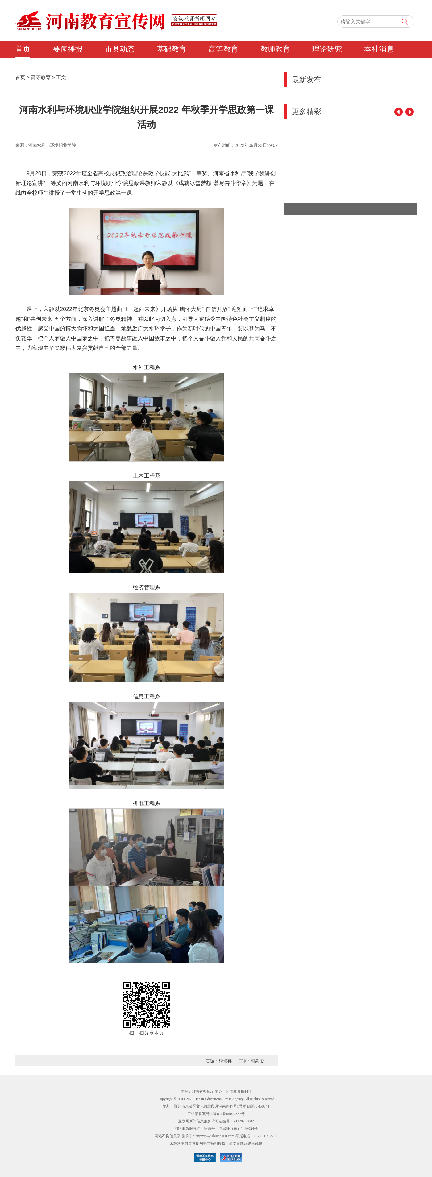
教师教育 (275, 49)
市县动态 (120, 49)
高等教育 (223, 49)
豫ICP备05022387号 (229, 1114)
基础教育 (171, 49)
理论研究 (327, 49)
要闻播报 (68, 49)
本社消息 (379, 49)
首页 (22, 49)
